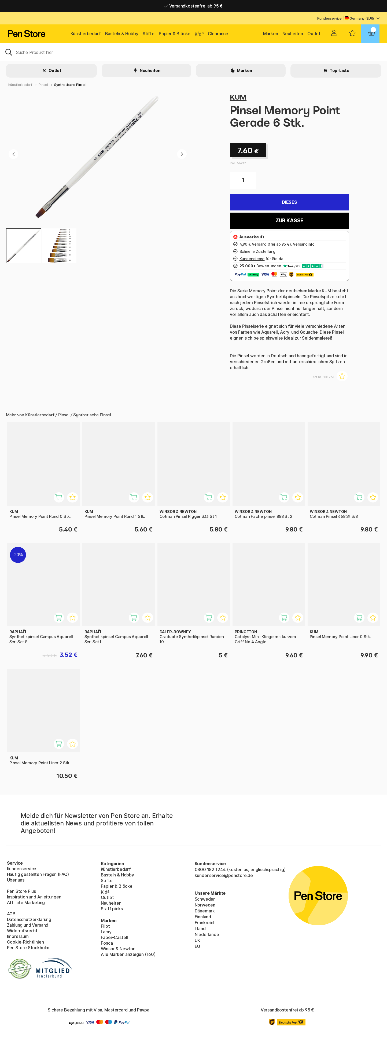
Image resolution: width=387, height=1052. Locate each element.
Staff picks (112, 908)
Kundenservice (329, 18)
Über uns (16, 880)
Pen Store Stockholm (28, 947)
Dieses (289, 202)
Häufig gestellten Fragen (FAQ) (38, 874)
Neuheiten (292, 33)
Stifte (148, 33)
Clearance (218, 33)
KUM (238, 97)
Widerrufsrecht (22, 930)
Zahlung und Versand (28, 925)
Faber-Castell (114, 937)
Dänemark (205, 910)
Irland (200, 928)
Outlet (313, 33)
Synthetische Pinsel (70, 85)
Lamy (106, 931)
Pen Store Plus (21, 891)
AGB (11, 913)
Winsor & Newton (118, 948)
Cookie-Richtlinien (25, 942)
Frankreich (205, 922)
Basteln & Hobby (121, 33)
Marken (270, 33)
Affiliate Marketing (26, 902)
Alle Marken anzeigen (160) (128, 954)
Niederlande (207, 934)
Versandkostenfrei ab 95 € (193, 6)
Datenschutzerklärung (29, 919)
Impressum (18, 936)
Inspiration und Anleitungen (34, 897)
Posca (107, 943)
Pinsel (43, 85)
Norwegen (205, 905)
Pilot (105, 926)
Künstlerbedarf (86, 33)
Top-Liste (339, 70)
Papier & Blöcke (174, 33)
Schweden (205, 899)
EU (197, 946)
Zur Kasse (289, 220)
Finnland (203, 916)
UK (197, 940)
